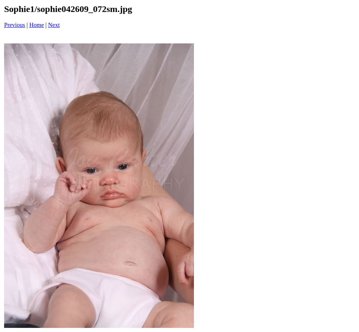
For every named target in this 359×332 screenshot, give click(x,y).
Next (54, 25)
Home (36, 25)
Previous (14, 25)
